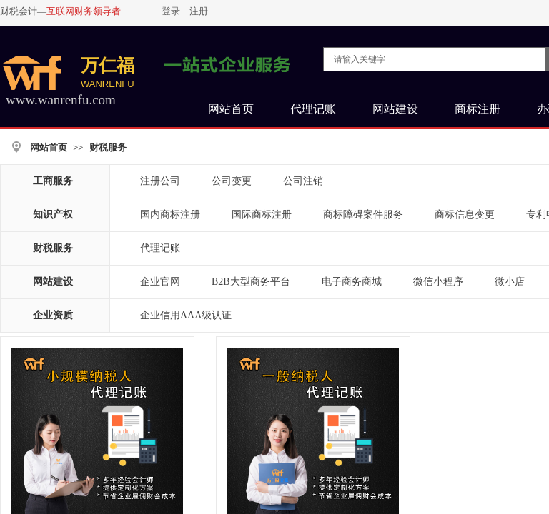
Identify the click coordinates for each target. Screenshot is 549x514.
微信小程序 (438, 281)
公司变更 (232, 181)
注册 (198, 11)
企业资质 (53, 315)
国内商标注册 (170, 214)
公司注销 (303, 181)
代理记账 (160, 248)
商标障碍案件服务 (363, 214)
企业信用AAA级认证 (186, 315)
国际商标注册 (262, 214)
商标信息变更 (465, 214)
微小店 (510, 281)
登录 (171, 11)
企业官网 (160, 281)
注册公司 (160, 181)
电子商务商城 (352, 281)
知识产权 (53, 214)
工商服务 (53, 181)
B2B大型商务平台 (251, 281)
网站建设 (53, 281)
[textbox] (434, 59)
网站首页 (48, 147)
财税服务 (108, 147)
